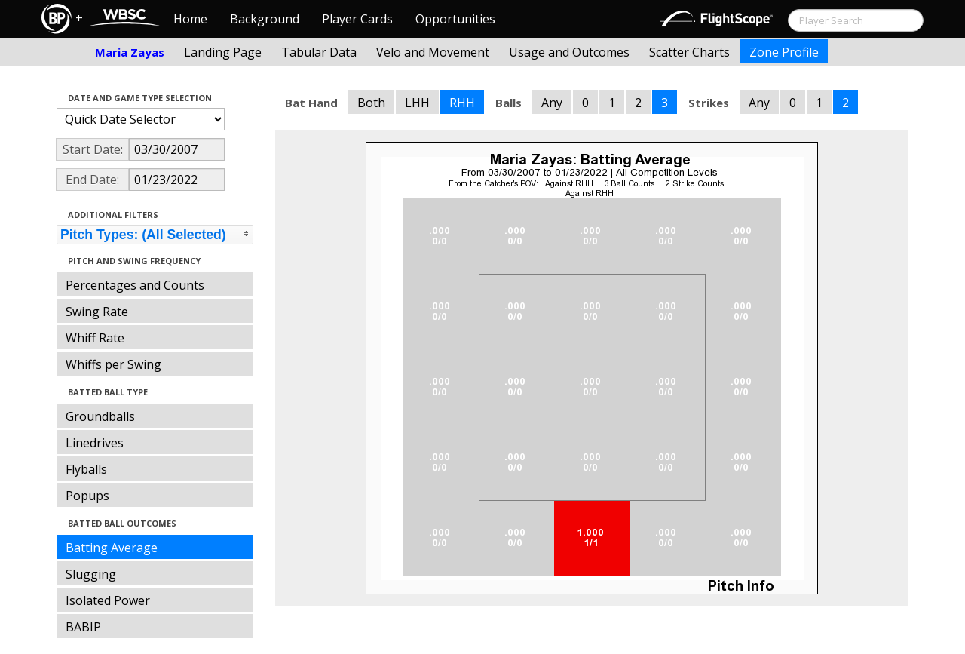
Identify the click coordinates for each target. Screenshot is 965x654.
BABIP (83, 627)
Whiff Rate (95, 338)
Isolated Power (108, 600)
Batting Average (112, 547)
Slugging (91, 574)
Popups (87, 495)
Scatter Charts (689, 52)
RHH (462, 102)
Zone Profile (784, 52)
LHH (417, 102)
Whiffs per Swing (113, 364)
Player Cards (357, 19)
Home (190, 19)
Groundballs (100, 416)
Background (264, 19)
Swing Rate (97, 311)
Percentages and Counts (135, 285)
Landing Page (223, 52)
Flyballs (86, 469)
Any (551, 102)
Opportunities (455, 19)
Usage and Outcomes (569, 52)
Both (371, 102)
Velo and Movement (432, 52)
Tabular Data (319, 52)
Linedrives (95, 442)
